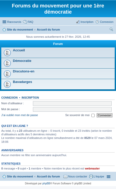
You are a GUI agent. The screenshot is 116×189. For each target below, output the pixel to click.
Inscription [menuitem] (87, 21)
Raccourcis (14, 21)
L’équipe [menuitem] (99, 176)
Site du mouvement (20, 176)
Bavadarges (22, 82)
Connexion (9, 97)
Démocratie (22, 61)
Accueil (19, 50)
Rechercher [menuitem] (111, 30)
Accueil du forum (48, 176)
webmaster (92, 168)
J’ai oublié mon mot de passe (19, 115)
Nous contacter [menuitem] (77, 176)
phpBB (46, 183)
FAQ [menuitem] (30, 21)
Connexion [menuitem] (106, 21)
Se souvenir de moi (80, 115)
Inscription (30, 97)
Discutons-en (23, 71)
